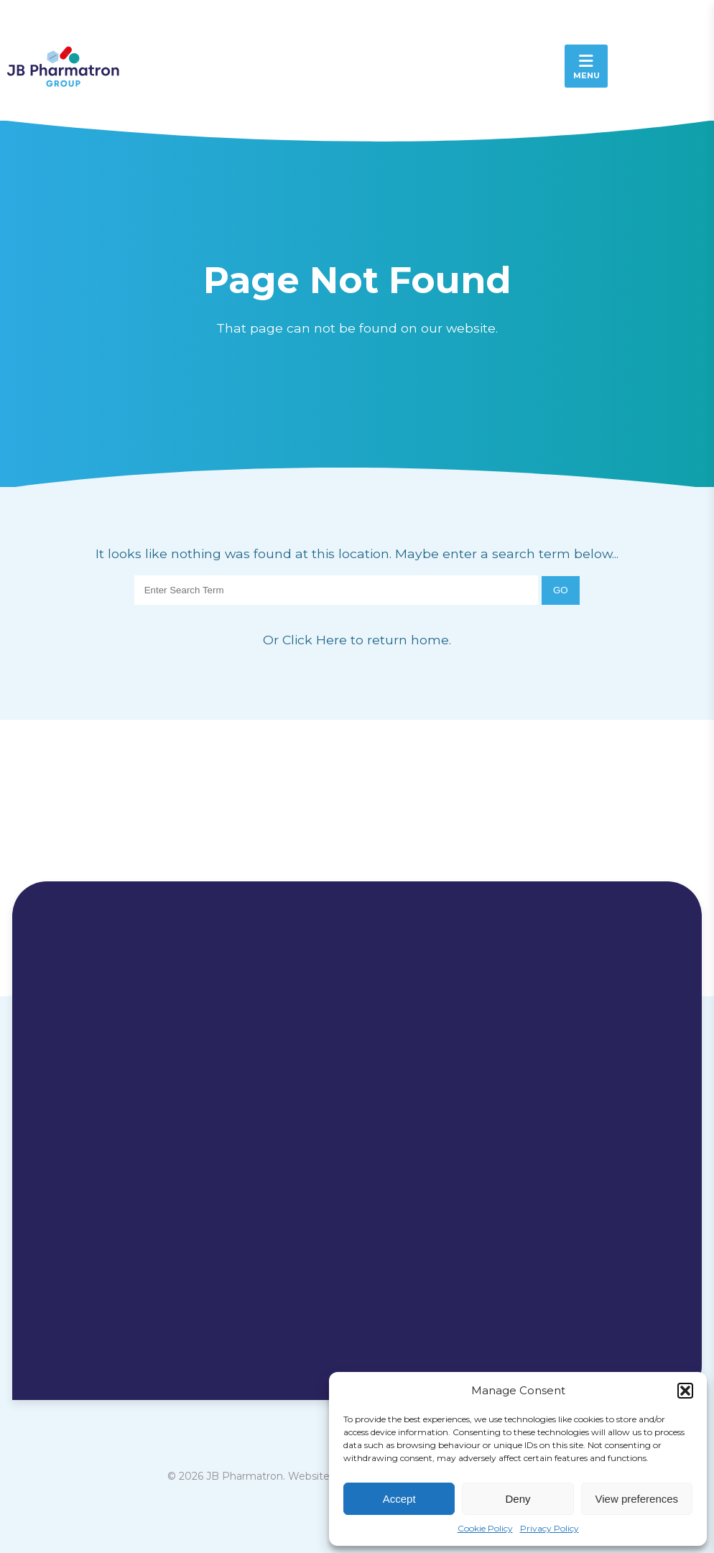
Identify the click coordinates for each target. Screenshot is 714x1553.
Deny (517, 1499)
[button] (685, 1390)
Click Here (316, 639)
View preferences (637, 1499)
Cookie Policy (485, 1528)
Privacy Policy (549, 1528)
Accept (399, 1499)
